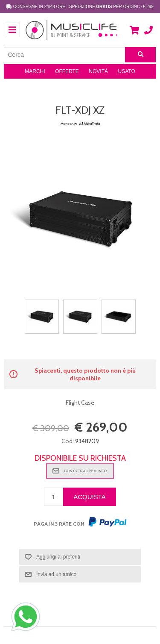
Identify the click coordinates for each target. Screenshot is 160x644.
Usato (126, 71)
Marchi (35, 71)
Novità (98, 71)
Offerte (67, 71)
